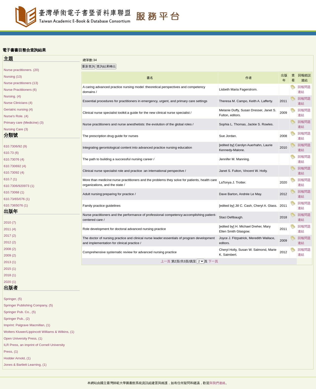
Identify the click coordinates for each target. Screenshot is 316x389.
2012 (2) (10, 242)
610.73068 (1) (14, 192)
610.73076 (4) (14, 159)
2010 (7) (10, 222)
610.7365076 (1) (16, 205)
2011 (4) (10, 229)
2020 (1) (10, 282)
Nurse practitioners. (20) (21, 70)
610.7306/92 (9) (15, 146)
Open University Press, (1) (23, 338)
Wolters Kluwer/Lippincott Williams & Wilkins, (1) (39, 332)
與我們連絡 (217, 383)
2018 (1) (10, 275)
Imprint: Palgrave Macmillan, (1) (27, 325)
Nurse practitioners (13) (21, 83)
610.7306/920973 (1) (19, 186)
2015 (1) (10, 269)
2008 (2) (10, 249)
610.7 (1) (10, 179)
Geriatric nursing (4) (18, 109)
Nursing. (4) (12, 96)
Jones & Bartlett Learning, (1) (25, 364)
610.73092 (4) (14, 172)
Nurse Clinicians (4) (18, 103)
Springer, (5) (13, 299)
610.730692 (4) (15, 166)
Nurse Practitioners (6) (20, 90)
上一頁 (165, 261)
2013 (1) (10, 262)
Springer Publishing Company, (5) (28, 305)
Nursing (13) (13, 76)
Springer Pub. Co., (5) (20, 312)
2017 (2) (10, 235)
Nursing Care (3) (16, 129)
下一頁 (213, 261)
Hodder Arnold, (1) (17, 358)
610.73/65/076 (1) (17, 199)
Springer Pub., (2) (17, 318)
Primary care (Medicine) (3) (23, 122)
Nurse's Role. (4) (16, 116)
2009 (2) (10, 255)
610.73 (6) (11, 153)
